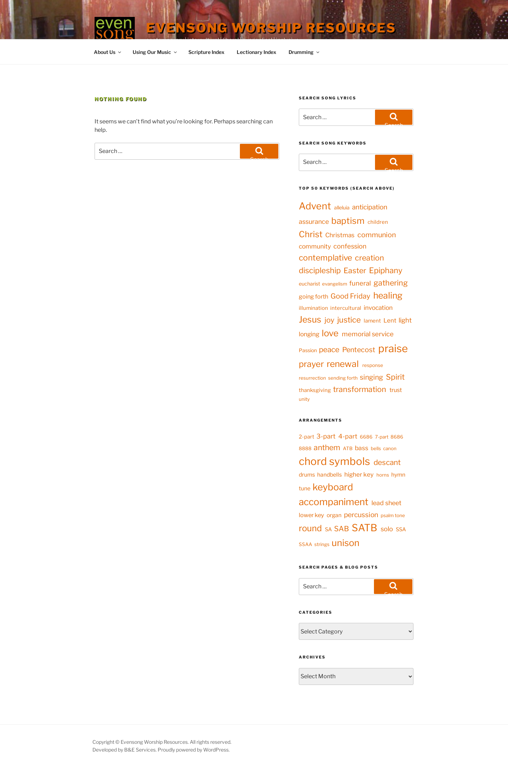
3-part (325, 436)
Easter (355, 270)
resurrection (312, 378)
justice (349, 319)
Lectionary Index (256, 52)
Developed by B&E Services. (125, 750)
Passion (308, 350)
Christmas (340, 235)
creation (369, 257)
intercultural (345, 308)
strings (321, 544)
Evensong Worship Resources (271, 28)
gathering (391, 282)
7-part (381, 437)
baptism (347, 220)
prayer (311, 364)
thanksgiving (315, 390)
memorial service (368, 334)
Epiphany (386, 270)
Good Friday (350, 296)
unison (345, 542)
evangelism (334, 284)
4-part (347, 436)
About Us (108, 52)
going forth (313, 296)
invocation (378, 307)
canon (390, 448)
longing (309, 334)
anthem (327, 447)
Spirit (395, 376)
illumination (313, 308)
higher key (359, 474)
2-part (306, 437)
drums (307, 474)
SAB (341, 528)
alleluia (342, 207)
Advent (315, 206)
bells (376, 448)
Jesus (310, 319)
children (378, 222)
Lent (389, 320)
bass (361, 448)
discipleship (320, 270)
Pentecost (358, 349)
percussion (361, 514)
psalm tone (393, 515)
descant (387, 462)
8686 (397, 437)
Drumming (304, 52)
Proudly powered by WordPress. (194, 750)
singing (371, 377)
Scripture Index (206, 52)
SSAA (305, 544)
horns (382, 475)
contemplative (325, 258)
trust (395, 389)
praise (393, 348)
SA (328, 529)
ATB (347, 448)
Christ (310, 234)
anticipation (369, 207)
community (315, 246)
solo (387, 529)
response (372, 365)
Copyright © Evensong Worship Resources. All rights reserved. (161, 742)
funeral (360, 283)
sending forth (343, 378)
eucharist (309, 284)
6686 (366, 437)
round (310, 528)
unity (304, 399)
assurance (314, 221)
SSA (401, 529)
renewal (343, 364)
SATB (364, 528)
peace (329, 349)
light (405, 320)
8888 (305, 448)
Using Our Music (155, 52)
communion (376, 235)
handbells (329, 474)
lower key (311, 515)
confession (350, 246)
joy (329, 319)
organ (334, 515)
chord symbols (334, 461)
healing (388, 295)
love (330, 333)
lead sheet (386, 503)
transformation (359, 389)
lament (372, 321)
